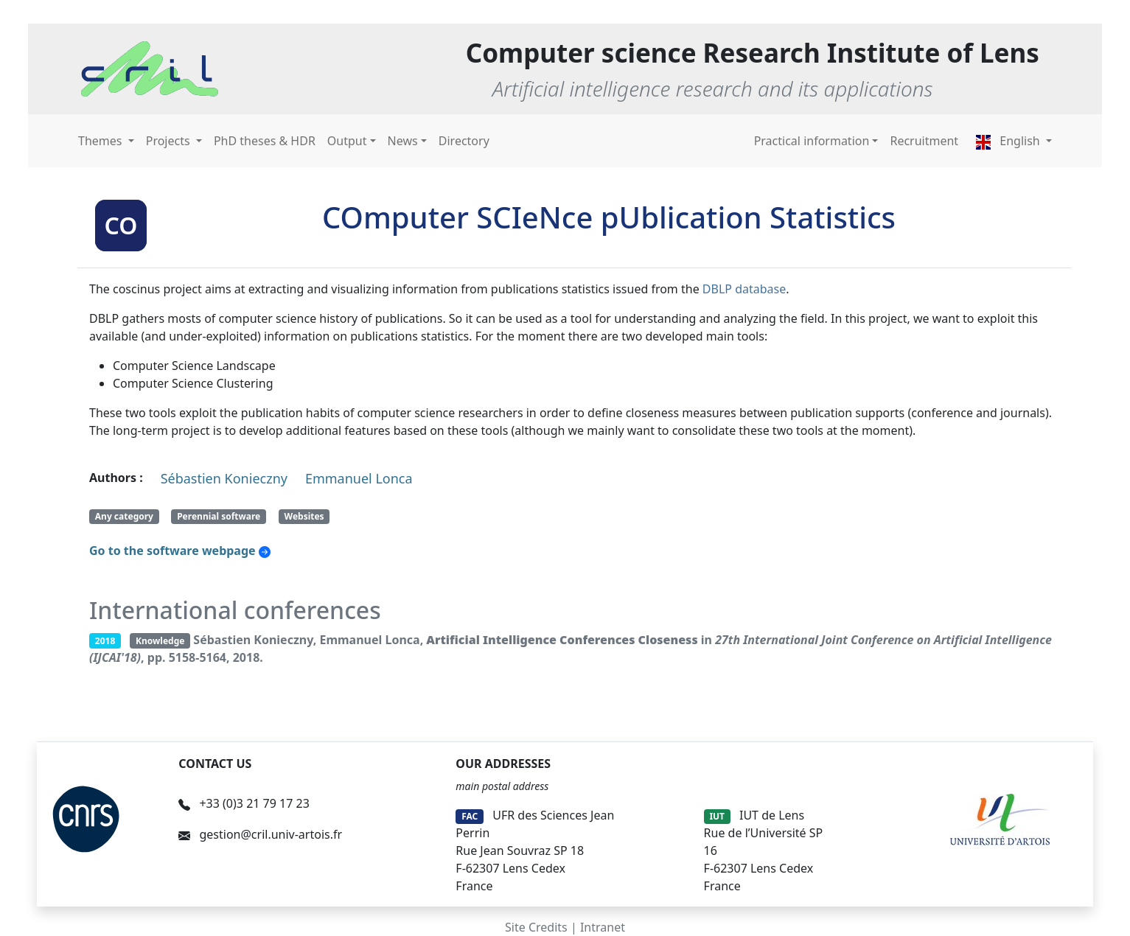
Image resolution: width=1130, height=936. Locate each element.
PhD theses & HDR (264, 141)
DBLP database (744, 289)
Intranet (602, 927)
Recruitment (924, 141)
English (1009, 141)
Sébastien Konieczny (224, 478)
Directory (464, 141)
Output (347, 141)
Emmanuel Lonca (359, 478)
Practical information (812, 141)
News (403, 141)
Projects (169, 141)
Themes (101, 141)
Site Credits (536, 927)
